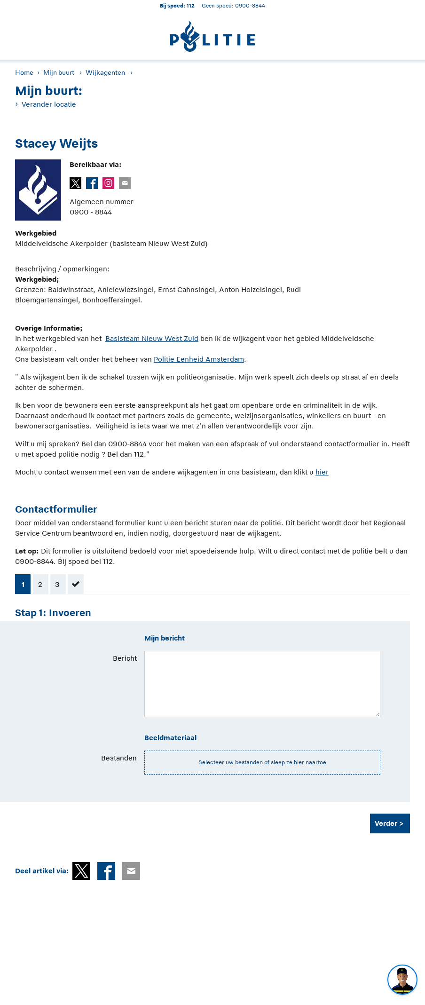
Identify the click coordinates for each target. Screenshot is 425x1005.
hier (322, 471)
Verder (386, 823)
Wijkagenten (105, 72)
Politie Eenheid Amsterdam (199, 359)
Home (24, 72)
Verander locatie (49, 104)
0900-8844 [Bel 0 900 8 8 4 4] (250, 5)
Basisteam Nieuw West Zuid (151, 338)
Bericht (125, 658)
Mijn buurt (58, 72)
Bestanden (119, 757)
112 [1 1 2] (191, 5)
